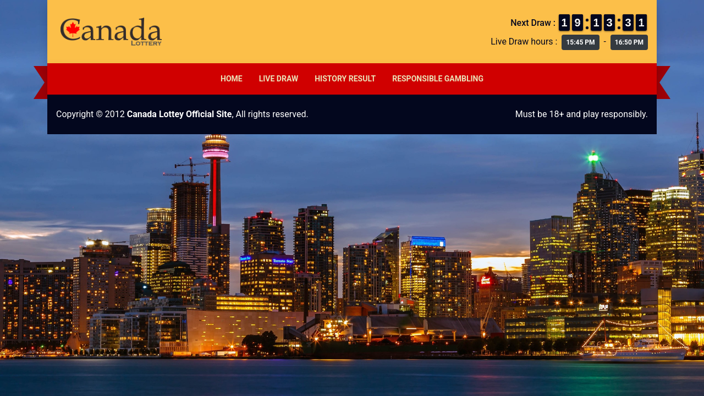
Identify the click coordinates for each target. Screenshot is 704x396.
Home (232, 78)
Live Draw (279, 78)
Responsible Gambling (437, 78)
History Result (345, 78)
